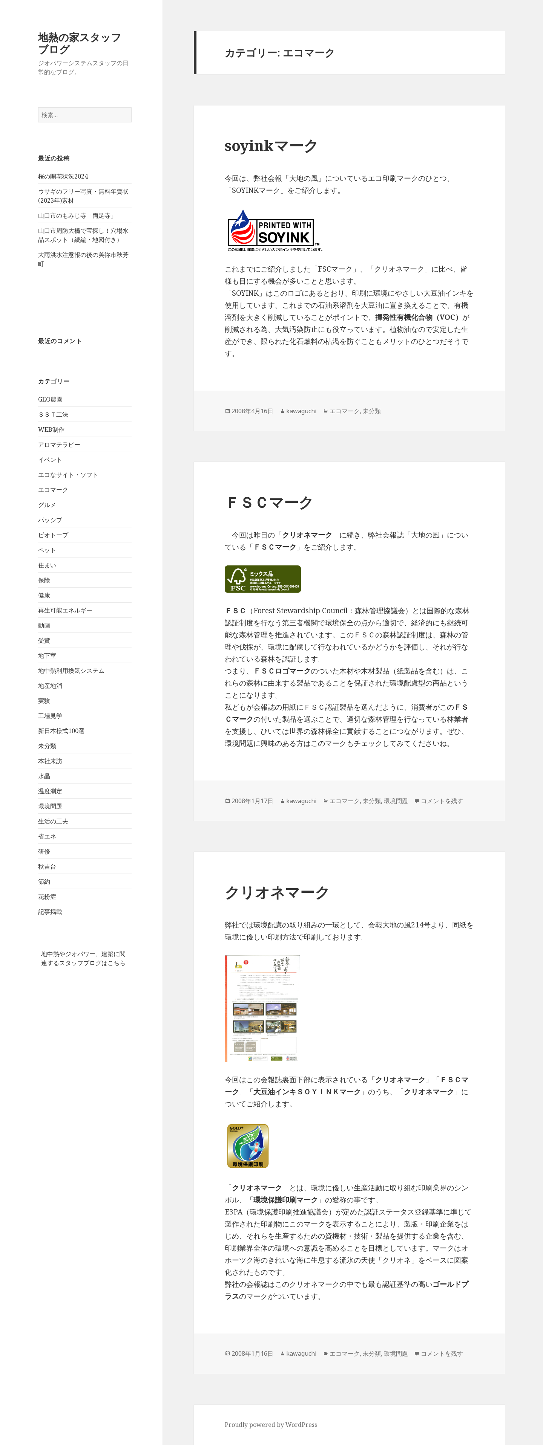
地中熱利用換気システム (71, 670)
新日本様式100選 (61, 731)
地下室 (47, 655)
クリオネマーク (277, 892)
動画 (44, 625)
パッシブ (50, 520)
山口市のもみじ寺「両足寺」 (77, 215)
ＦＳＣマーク (269, 502)
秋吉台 (47, 866)
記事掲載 (50, 911)
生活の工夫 (53, 821)
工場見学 (50, 716)
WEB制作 (51, 429)
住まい (47, 565)
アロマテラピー (59, 444)
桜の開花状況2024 (63, 176)
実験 (44, 701)
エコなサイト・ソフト (68, 474)
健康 (44, 595)
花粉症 (47, 896)
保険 (44, 580)
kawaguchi (301, 411)
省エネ (47, 836)
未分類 (47, 746)
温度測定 (50, 791)
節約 (44, 881)
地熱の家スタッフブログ (79, 43)
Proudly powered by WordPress (271, 1425)
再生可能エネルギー (65, 610)
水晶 (44, 776)
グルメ (47, 505)
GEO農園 (50, 399)
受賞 (44, 640)
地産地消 (50, 685)
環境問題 (50, 806)
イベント (50, 459)
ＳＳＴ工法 (53, 414)
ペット (47, 550)
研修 (44, 851)
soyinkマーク (272, 145)
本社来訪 (50, 761)
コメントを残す (442, 801)
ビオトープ (53, 535)
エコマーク (53, 490)
